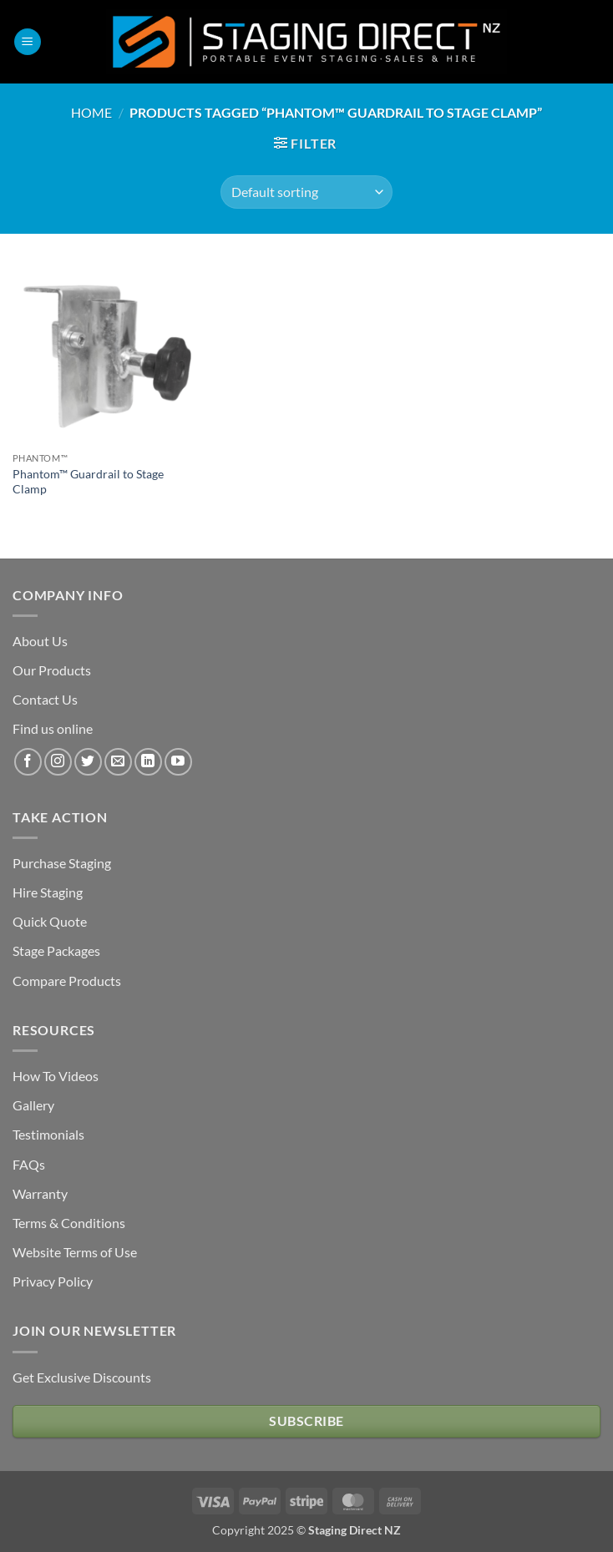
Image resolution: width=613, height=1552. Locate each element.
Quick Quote (50, 921)
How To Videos (56, 1076)
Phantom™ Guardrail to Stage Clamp (88, 482)
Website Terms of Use (75, 1252)
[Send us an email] (118, 762)
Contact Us (45, 699)
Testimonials (48, 1134)
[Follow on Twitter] (88, 762)
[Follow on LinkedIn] (148, 762)
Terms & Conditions (69, 1223)
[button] (27, 42)
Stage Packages (56, 950)
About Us (40, 641)
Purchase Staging (62, 863)
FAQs (29, 1164)
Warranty (40, 1193)
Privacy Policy (53, 1281)
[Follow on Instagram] (58, 762)
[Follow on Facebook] (28, 762)
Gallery (33, 1105)
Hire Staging (48, 892)
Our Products (52, 670)
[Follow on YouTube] (178, 762)
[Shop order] (306, 192)
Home (91, 112)
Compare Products (67, 980)
